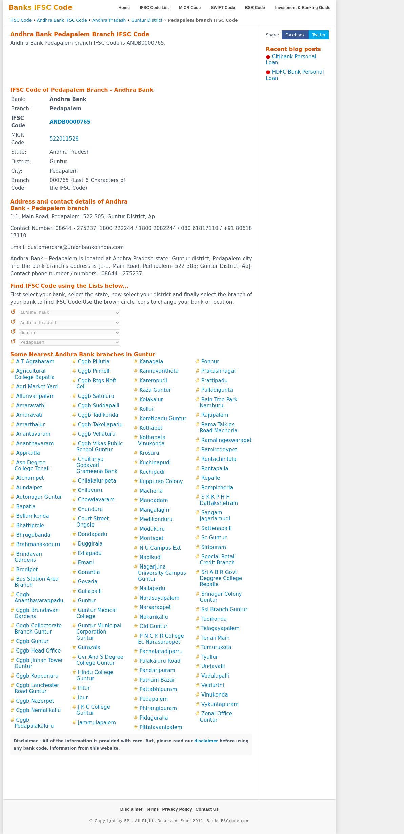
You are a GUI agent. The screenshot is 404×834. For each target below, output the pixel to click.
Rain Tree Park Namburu (218, 403)
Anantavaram (33, 434)
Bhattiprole (30, 525)
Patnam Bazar (157, 680)
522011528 (64, 139)
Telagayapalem (220, 628)
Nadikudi (151, 557)
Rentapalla (214, 469)
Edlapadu (90, 553)
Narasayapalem (160, 598)
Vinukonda (214, 695)
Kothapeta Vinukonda (151, 440)
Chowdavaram (96, 500)
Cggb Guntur (32, 641)
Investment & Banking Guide (302, 7)
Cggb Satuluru (96, 396)
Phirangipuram (158, 708)
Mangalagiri (154, 510)
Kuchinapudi (155, 462)
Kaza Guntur (155, 390)
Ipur (83, 697)
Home (124, 7)
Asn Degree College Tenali (32, 465)
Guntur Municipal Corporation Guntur (98, 632)
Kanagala (151, 362)
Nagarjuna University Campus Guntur (162, 573)
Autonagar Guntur (39, 497)
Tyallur (209, 657)
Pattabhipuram (158, 689)
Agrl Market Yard (37, 387)
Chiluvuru (90, 490)
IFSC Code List (154, 7)
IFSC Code (21, 20)
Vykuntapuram (220, 704)
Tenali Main (215, 638)
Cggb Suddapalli (98, 406)
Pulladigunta (217, 390)
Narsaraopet (155, 607)
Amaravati (29, 415)
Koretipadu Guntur (163, 418)
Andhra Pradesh (109, 20)
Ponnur (210, 362)
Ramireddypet (219, 450)
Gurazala (89, 647)
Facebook (295, 35)
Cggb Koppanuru (37, 676)
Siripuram (213, 547)
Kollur (147, 409)
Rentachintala (218, 459)
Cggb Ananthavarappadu (39, 598)
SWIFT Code (223, 7)
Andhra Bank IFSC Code (62, 20)
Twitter (319, 35)
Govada (88, 582)
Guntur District (146, 20)
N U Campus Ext (160, 548)
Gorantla (89, 572)
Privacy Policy (177, 809)
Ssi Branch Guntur (224, 609)
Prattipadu (214, 381)
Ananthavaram (35, 444)
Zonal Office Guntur (216, 717)
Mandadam (154, 500)
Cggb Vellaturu (97, 434)
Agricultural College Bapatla (35, 374)
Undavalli (213, 666)
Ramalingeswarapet (226, 440)
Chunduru (90, 509)
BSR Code (255, 7)
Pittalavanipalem (161, 727)
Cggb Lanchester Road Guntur (37, 688)
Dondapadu (92, 534)
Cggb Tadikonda (98, 415)
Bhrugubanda (33, 535)
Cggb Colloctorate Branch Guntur (38, 629)
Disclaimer (131, 809)
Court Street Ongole (92, 522)
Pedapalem (154, 699)
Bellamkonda (32, 516)
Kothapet (151, 428)
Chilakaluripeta (97, 481)
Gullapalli (90, 591)
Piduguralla (154, 718)
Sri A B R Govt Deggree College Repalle (221, 578)
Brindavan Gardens (28, 557)
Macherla (151, 491)
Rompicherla (217, 488)
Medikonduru (156, 519)
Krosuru (149, 453)
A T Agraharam (35, 362)
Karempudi (153, 381)
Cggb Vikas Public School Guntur (99, 447)
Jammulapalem (97, 723)
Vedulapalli (215, 676)
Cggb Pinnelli (94, 371)
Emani (86, 563)
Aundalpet (29, 488)
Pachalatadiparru (161, 651)
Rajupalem (214, 415)
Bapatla (26, 507)
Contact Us (207, 809)
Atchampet (30, 478)
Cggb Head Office (38, 651)
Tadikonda (214, 619)
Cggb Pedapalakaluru (34, 723)
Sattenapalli (216, 528)
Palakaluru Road (160, 661)
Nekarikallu (154, 617)
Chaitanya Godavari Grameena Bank (96, 465)
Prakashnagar (218, 371)
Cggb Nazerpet (35, 701)
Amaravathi (31, 406)
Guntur (87, 601)
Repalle (210, 478)
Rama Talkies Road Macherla (218, 428)
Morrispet (152, 538)
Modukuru (152, 529)
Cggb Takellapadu (100, 425)
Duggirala (90, 544)
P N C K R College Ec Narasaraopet (161, 639)
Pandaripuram (157, 670)
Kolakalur (151, 400)
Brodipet (27, 569)
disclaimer (206, 741)
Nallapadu (152, 588)
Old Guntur (153, 626)
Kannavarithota (159, 371)
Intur (84, 688)
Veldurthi (212, 685)
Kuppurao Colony (161, 481)
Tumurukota (216, 647)
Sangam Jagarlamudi (215, 516)
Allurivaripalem (35, 396)
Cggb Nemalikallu (38, 710)
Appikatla (28, 453)
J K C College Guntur (93, 710)
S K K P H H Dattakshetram (219, 500)
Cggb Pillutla (94, 362)
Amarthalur (30, 425)
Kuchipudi (152, 472)
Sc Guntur (214, 538)
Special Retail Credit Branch (218, 560)
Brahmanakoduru (38, 544)
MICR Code (190, 7)
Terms (152, 809)
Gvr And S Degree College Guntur (99, 660)
